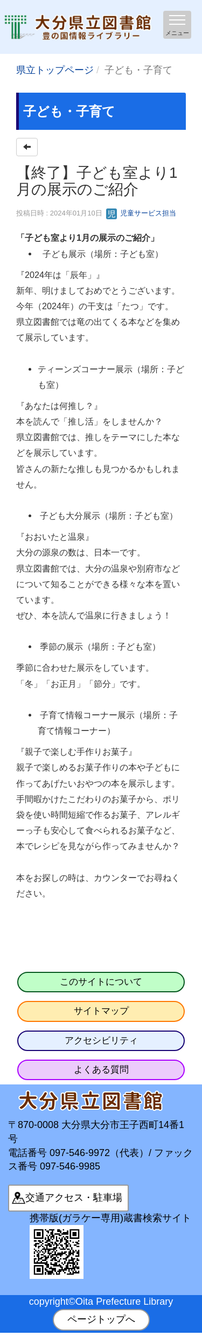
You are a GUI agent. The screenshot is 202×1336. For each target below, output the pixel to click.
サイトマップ (101, 1011)
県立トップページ (55, 70)
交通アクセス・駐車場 (73, 1197)
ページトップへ (101, 1319)
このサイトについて (101, 982)
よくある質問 (101, 1069)
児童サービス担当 (141, 213)
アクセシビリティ (101, 1040)
